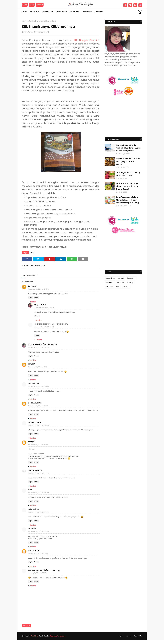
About (31, 5)
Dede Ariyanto (34, 403)
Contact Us (138, 636)
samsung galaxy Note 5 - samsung (44, 570)
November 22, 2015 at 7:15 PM (44, 307)
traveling (125, 286)
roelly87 (31, 441)
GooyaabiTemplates (57, 636)
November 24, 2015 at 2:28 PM (38, 473)
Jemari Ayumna (35, 470)
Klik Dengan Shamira (86, 40)
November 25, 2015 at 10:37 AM (38, 532)
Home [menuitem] (24, 12)
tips (117, 286)
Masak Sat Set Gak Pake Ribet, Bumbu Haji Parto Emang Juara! (127, 186)
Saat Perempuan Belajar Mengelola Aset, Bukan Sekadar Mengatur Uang (127, 200)
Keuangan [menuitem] (74, 12)
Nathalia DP (33, 383)
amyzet (31, 364)
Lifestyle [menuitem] (99, 12)
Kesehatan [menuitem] (62, 12)
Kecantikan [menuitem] (48, 12)
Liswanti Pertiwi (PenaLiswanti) (42, 344)
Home (24, 5)
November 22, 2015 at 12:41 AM (38, 289)
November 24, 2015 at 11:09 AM (38, 445)
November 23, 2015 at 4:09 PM (38, 386)
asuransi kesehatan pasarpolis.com (51, 324)
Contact (39, 5)
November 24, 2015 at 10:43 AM (39, 425)
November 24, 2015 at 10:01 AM (38, 406)
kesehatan (131, 278)
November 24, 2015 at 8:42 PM (38, 493)
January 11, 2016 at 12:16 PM (37, 573)
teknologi (109, 286)
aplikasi (121, 278)
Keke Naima (33, 509)
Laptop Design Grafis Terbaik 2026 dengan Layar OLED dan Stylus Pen (128, 148)
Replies (33, 302)
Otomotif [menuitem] (87, 12)
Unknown (32, 286)
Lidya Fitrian (28, 32)
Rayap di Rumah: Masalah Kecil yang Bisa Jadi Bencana (128, 162)
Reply (30, 297)
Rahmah (32, 528)
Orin (30, 489)
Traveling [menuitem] (34, 12)
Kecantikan (110, 278)
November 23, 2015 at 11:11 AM (38, 367)
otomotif (120, 282)
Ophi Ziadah (33, 550)
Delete (36, 297)
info (29, 21)
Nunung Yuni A (34, 422)
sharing (130, 282)
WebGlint (34, 636)
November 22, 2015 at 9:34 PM (38, 347)
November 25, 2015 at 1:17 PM (38, 553)
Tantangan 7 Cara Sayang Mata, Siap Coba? (128, 173)
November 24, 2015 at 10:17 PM (38, 512)
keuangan (110, 282)
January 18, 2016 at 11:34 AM (44, 327)
